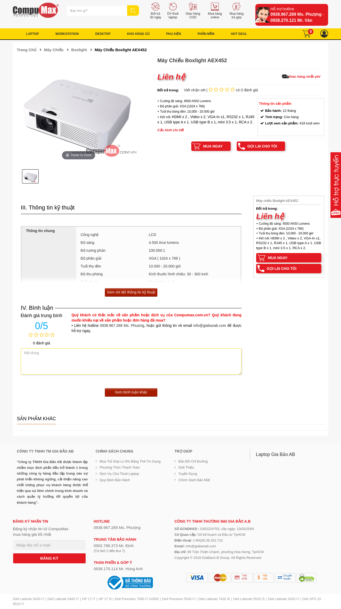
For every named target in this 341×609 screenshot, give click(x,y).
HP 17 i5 (105, 599)
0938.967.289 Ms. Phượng (296, 14)
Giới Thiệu (186, 467)
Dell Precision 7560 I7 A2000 (137, 599)
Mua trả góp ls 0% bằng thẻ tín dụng (130, 461)
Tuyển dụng (187, 474)
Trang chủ (26, 50)
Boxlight (79, 50)
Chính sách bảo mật (194, 480)
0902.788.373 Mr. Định (114, 545)
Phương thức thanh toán (120, 467)
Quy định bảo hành (115, 480)
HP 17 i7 (88, 599)
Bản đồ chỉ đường (193, 461)
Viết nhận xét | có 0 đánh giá (221, 90)
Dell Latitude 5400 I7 (63, 599)
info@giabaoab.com (209, 325)
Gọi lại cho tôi (262, 146)
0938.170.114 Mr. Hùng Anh (118, 568)
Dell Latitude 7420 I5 (214, 599)
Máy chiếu (54, 50)
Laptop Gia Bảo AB (275, 454)
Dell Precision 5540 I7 (178, 599)
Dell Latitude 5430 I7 (28, 599)
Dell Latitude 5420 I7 (283, 599)
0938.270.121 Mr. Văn (291, 20)
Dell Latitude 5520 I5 (249, 599)
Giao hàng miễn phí (304, 76)
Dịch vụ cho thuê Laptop (119, 474)
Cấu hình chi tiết (170, 130)
